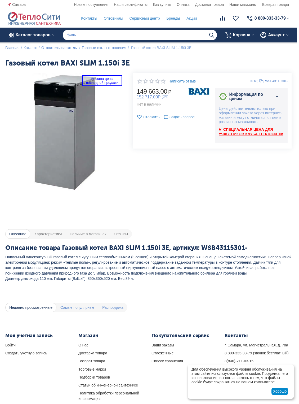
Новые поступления (91, 4)
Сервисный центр (144, 18)
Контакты (89, 18)
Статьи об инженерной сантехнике (108, 385)
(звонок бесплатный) (257, 353)
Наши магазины (243, 4)
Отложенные (162, 353)
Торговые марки (92, 369)
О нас (83, 345)
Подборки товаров (94, 377)
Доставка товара (209, 4)
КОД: (254, 81)
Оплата (183, 4)
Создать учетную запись (26, 353)
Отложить (148, 117)
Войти (10, 345)
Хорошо (280, 391)
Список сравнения (167, 361)
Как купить (162, 4)
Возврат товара (275, 4)
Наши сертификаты (131, 4)
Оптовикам (113, 18)
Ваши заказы (162, 345)
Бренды (173, 18)
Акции (191, 18)
